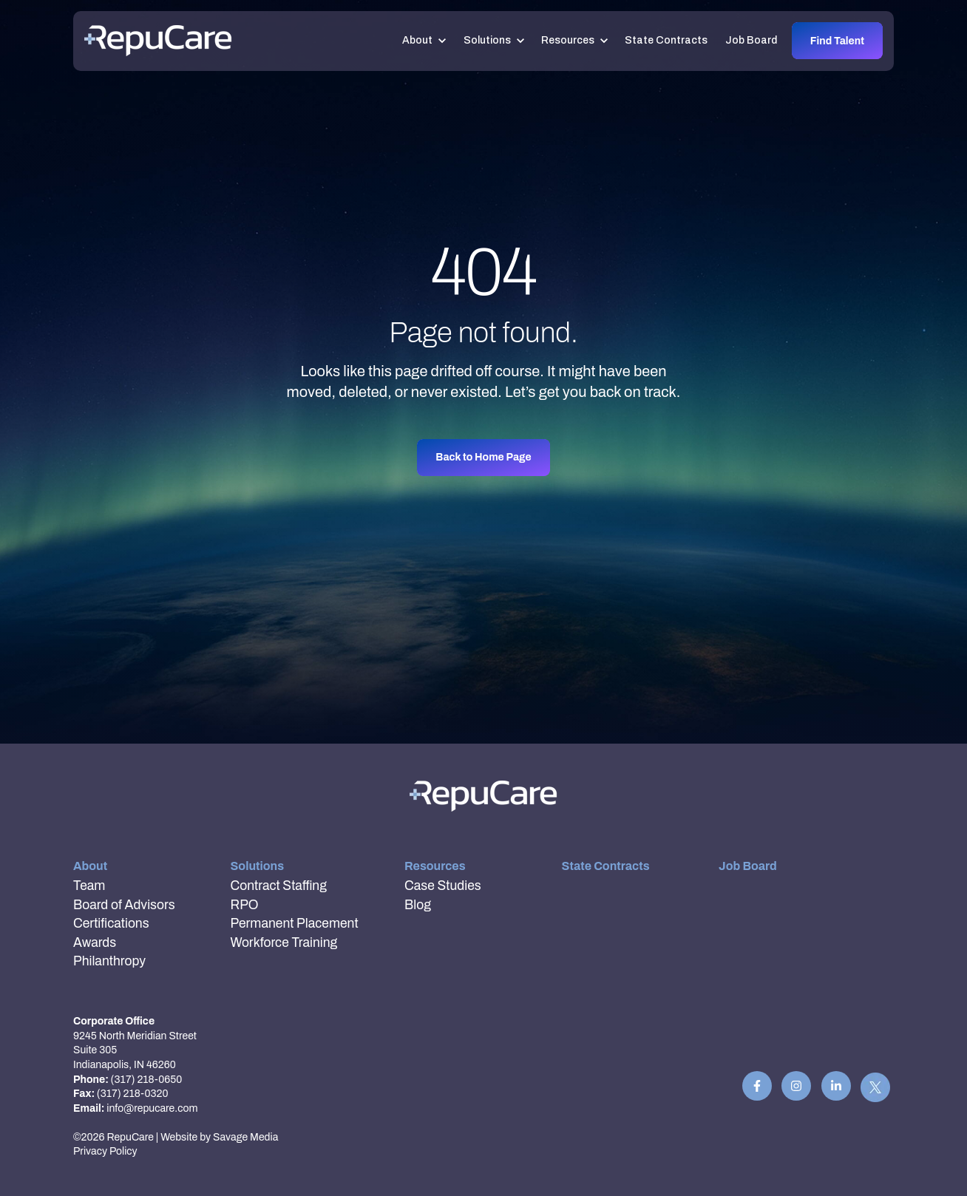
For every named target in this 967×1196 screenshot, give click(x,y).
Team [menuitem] (89, 886)
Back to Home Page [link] (483, 457)
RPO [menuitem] (245, 905)
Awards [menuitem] (94, 943)
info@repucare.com (151, 1108)
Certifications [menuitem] (111, 924)
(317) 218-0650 (147, 1079)
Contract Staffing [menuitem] (279, 886)
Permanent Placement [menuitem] (295, 924)
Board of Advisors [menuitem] (124, 905)
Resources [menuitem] (434, 866)
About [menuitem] (90, 866)
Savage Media (245, 1137)
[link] (158, 40)
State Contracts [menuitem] (606, 866)
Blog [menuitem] (417, 905)
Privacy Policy (105, 1151)
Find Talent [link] (837, 41)
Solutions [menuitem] (258, 866)
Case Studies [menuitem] (442, 886)
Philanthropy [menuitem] (109, 961)
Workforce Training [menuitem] (284, 943)
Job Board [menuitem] (748, 866)
